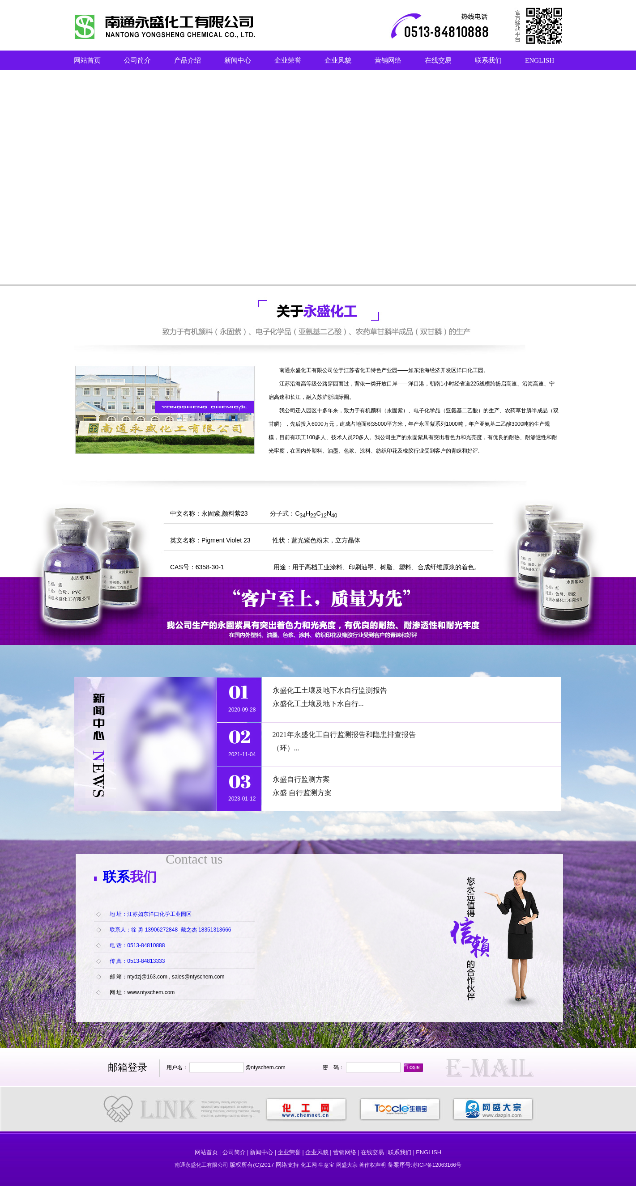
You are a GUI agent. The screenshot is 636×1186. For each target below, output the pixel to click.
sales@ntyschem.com (198, 977)
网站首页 (87, 60)
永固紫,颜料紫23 (224, 513)
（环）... (286, 748)
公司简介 (137, 60)
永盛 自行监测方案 (303, 792)
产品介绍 (187, 60)
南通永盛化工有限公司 (306, 370)
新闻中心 (237, 60)
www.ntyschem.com (151, 992)
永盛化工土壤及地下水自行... (318, 703)
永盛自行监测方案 (301, 779)
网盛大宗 (347, 1165)
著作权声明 (372, 1165)
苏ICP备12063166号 (437, 1165)
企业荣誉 (287, 60)
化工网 (309, 1165)
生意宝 (326, 1165)
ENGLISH (539, 60)
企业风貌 (337, 60)
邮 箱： (118, 977)
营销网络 (388, 60)
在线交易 (438, 60)
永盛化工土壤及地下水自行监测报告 (330, 690)
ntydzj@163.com (147, 977)
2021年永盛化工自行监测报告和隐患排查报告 (344, 734)
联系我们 (488, 60)
